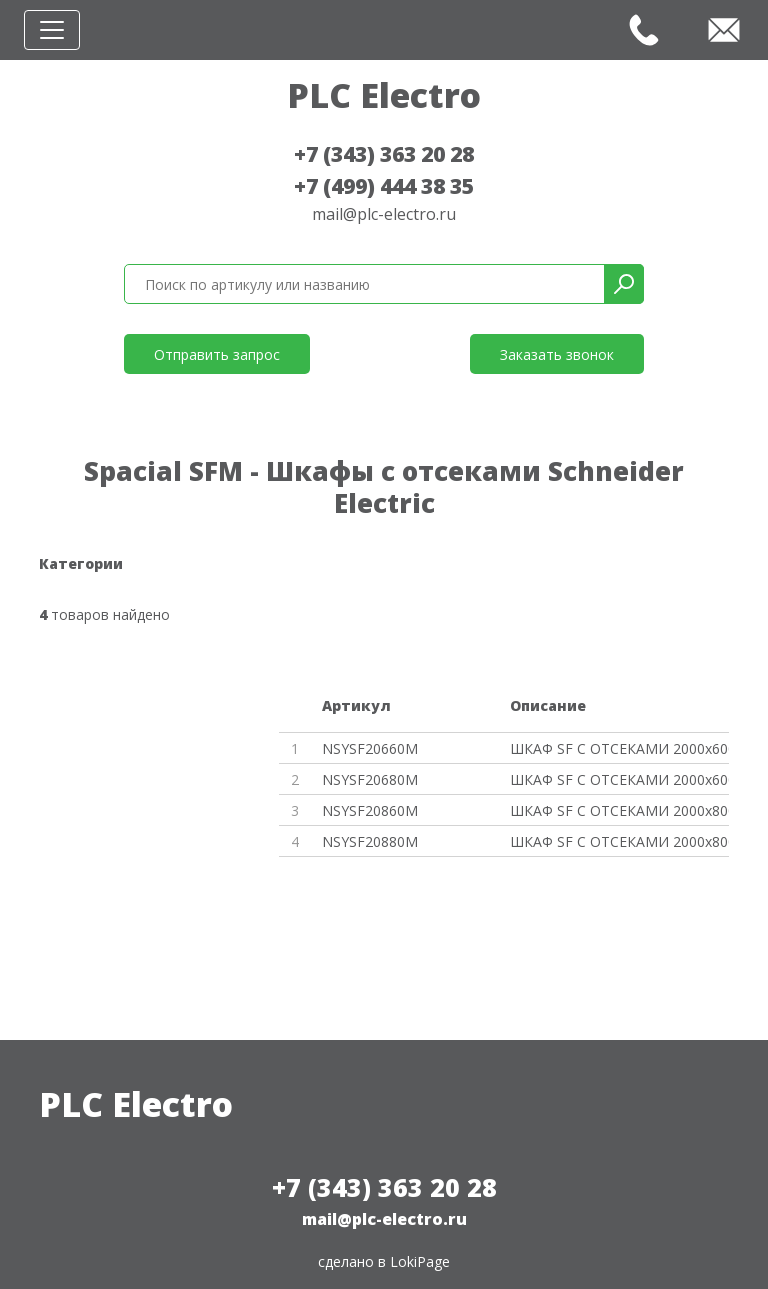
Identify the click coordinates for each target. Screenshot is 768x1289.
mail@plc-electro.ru (384, 214)
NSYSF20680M (370, 779)
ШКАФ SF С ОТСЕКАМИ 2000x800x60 (619, 810)
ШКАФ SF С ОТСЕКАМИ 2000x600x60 (619, 748)
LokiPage (420, 1261)
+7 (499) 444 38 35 (384, 186)
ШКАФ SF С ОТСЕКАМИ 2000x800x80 (619, 841)
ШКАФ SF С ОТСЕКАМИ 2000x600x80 (619, 779)
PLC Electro (384, 95)
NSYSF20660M (370, 748)
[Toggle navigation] (52, 30)
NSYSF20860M (370, 810)
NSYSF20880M (370, 841)
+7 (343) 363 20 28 (384, 154)
